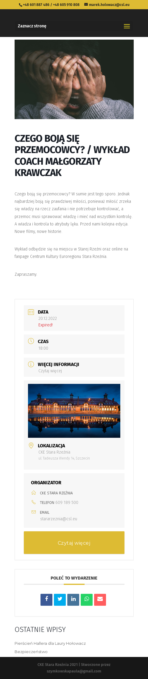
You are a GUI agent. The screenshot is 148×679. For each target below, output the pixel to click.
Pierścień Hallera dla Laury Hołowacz (50, 643)
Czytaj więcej (50, 370)
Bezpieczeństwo (31, 651)
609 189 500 (66, 502)
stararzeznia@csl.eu (58, 518)
